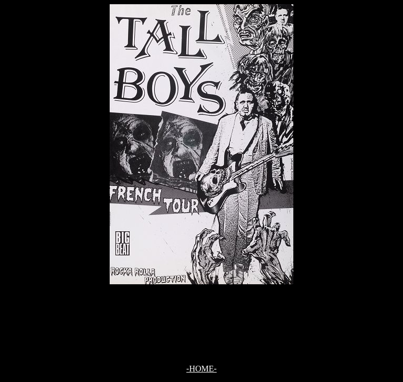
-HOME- (201, 368)
